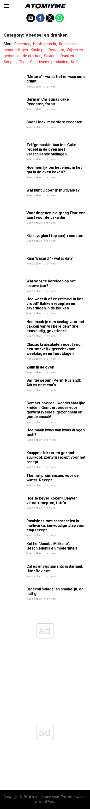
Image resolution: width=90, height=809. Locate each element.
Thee (23, 62)
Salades (51, 56)
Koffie (76, 62)
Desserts (56, 50)
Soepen (10, 62)
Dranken (67, 56)
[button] (6, 6)
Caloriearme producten (49, 62)
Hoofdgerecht (44, 44)
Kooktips (38, 50)
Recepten (22, 44)
